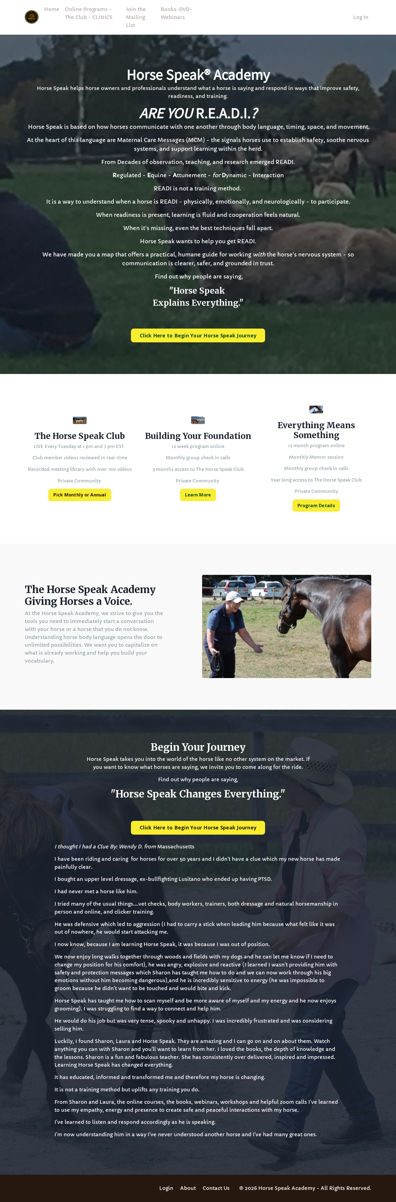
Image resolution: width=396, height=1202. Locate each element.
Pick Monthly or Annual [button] (79, 495)
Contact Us (216, 1188)
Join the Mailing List (136, 17)
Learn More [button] (198, 495)
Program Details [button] (316, 505)
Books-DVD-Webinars (176, 13)
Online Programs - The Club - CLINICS (88, 13)
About (188, 1188)
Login (166, 1188)
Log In (361, 17)
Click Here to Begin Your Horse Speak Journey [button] (198, 335)
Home (51, 9)
